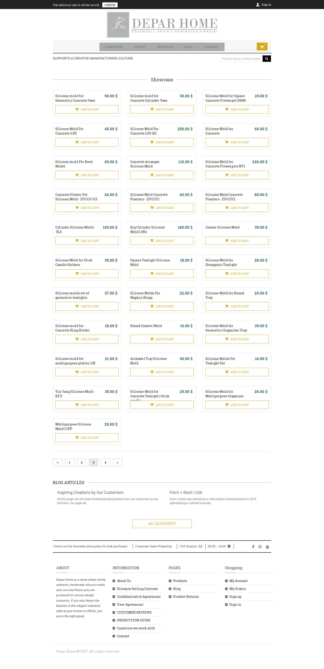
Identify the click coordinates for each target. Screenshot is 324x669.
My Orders (238, 599)
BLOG (189, 47)
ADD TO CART (87, 110)
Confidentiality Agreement (139, 607)
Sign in (235, 614)
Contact (123, 646)
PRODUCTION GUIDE (133, 630)
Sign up (235, 607)
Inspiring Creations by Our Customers (93, 502)
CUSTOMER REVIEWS (134, 622)
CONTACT (211, 47)
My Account (239, 591)
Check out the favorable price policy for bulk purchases (90, 556)
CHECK (110, 5)
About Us (124, 591)
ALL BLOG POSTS (162, 534)
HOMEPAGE (114, 47)
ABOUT (140, 47)
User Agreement (130, 614)
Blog (176, 599)
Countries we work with (136, 638)
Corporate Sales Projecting (153, 556)
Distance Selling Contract (137, 599)
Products (180, 591)
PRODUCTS (165, 47)
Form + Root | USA (188, 502)
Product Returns (186, 607)
